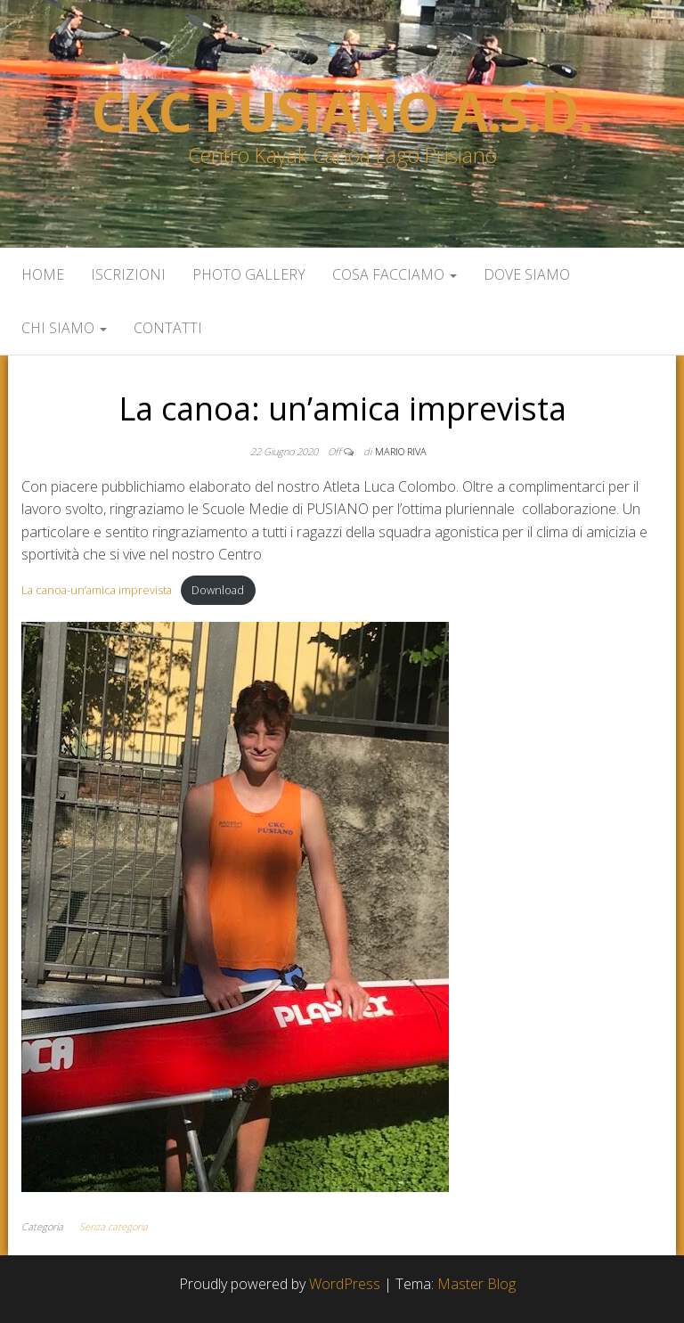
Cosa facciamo (394, 274)
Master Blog (476, 1284)
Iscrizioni (128, 274)
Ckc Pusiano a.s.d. (341, 111)
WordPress (344, 1284)
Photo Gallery (248, 274)
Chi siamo (64, 328)
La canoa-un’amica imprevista (96, 590)
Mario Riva (401, 451)
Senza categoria (113, 1226)
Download (217, 590)
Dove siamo (527, 274)
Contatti (168, 328)
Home (42, 274)
